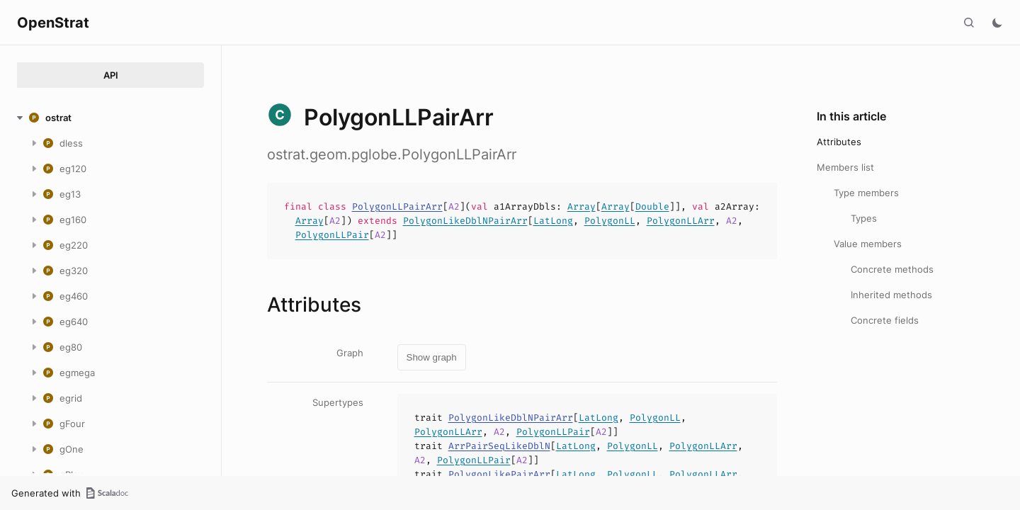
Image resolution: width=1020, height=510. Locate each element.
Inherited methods (891, 294)
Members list (845, 167)
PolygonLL (609, 221)
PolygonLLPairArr (397, 206)
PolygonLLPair (332, 235)
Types (864, 218)
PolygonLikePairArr (499, 474)
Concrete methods (892, 269)
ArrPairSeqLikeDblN (499, 446)
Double (652, 206)
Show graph (432, 357)
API (110, 75)
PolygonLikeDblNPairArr (465, 221)
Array (581, 206)
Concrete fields (885, 320)
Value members (868, 243)
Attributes (839, 141)
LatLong (553, 221)
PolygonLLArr (681, 221)
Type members (866, 192)
